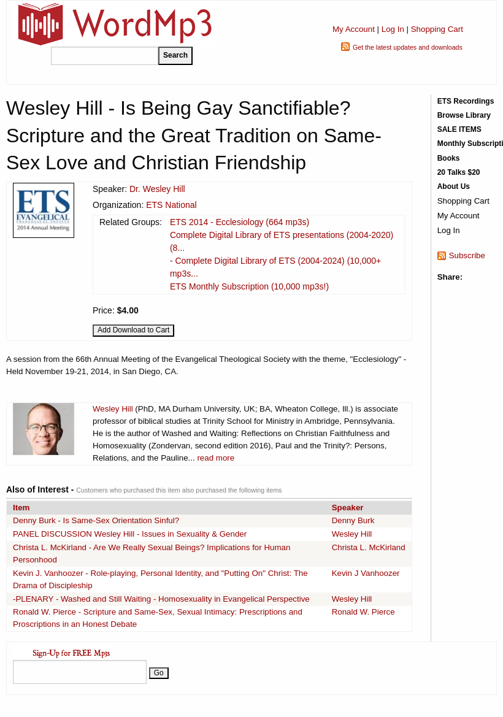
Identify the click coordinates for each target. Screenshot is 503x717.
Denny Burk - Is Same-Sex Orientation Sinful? (96, 520)
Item (21, 507)
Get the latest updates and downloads (408, 47)
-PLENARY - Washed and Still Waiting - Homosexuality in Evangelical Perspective (161, 599)
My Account (353, 29)
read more (215, 457)
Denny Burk (353, 520)
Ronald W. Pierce (363, 611)
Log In (393, 29)
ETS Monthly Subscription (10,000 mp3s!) (249, 286)
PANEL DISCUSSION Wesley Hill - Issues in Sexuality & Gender (130, 534)
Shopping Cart (437, 29)
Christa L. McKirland (368, 547)
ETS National (171, 205)
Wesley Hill (113, 408)
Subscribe (467, 255)
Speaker (348, 507)
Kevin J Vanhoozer (366, 573)
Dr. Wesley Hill (157, 189)
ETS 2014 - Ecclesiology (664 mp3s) (239, 222)
